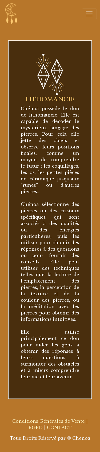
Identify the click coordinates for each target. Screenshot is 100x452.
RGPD (36, 427)
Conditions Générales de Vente (48, 421)
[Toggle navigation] (89, 14)
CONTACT (59, 427)
